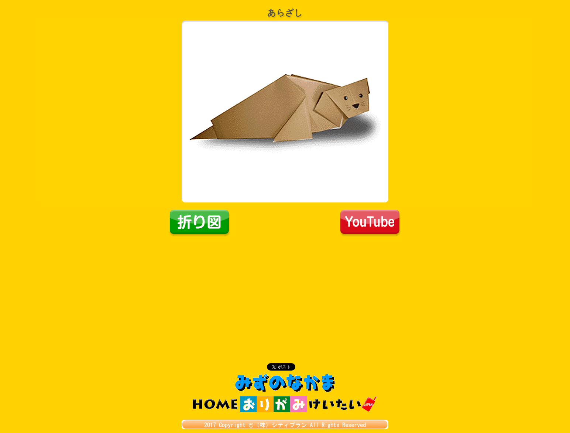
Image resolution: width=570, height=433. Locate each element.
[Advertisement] (285, 292)
